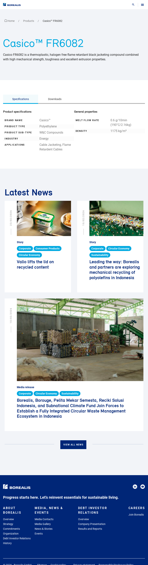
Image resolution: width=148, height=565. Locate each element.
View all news (73, 444)
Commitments (11, 528)
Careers (136, 508)
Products (29, 20)
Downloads (54, 99)
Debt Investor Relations (17, 538)
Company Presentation (91, 524)
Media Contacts (44, 519)
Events (39, 533)
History (7, 543)
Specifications (20, 99)
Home (10, 20)
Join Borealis (136, 514)
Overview (8, 519)
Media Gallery (43, 524)
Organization (11, 533)
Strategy (8, 524)
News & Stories (43, 528)
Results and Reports (90, 528)
